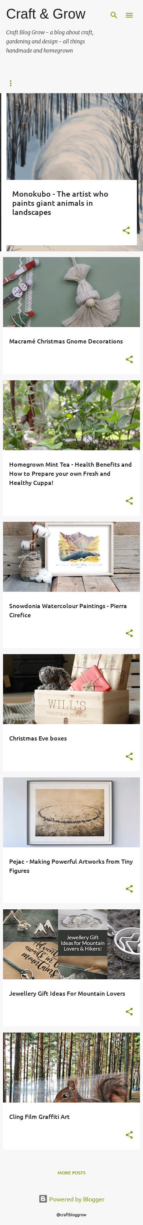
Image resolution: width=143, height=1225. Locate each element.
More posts (71, 1172)
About (59, 83)
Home (17, 83)
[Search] (114, 15)
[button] (126, 231)
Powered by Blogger (71, 1199)
